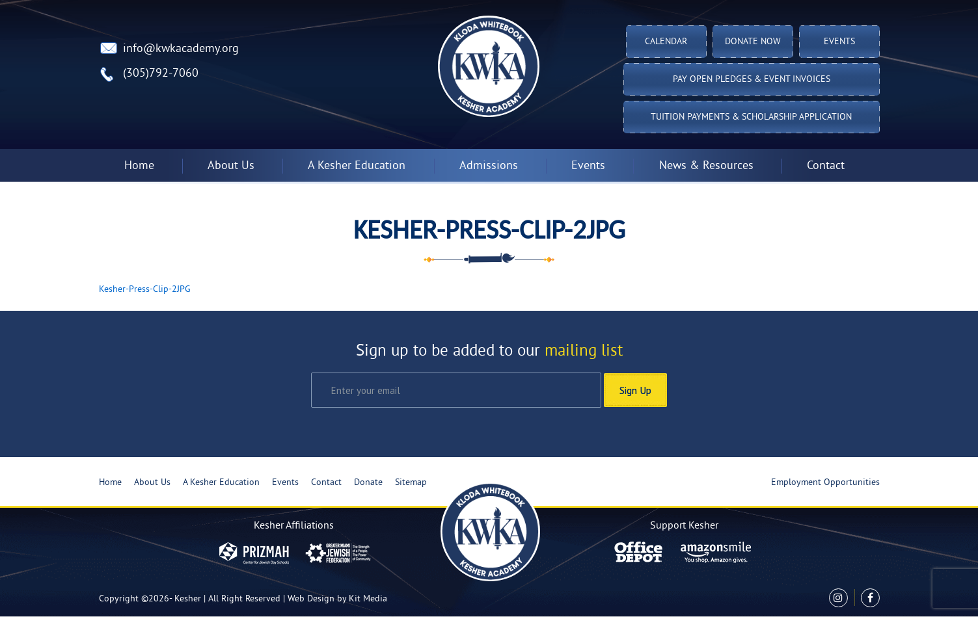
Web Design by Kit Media (337, 599)
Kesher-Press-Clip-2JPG (145, 289)
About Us (231, 166)
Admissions (488, 166)
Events (839, 41)
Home (139, 166)
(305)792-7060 (160, 73)
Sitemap (411, 482)
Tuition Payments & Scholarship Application (751, 117)
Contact (826, 166)
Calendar (666, 41)
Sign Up (635, 390)
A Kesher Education (356, 166)
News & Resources (706, 166)
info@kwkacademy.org (181, 49)
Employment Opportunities (825, 482)
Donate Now (753, 41)
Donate (368, 482)
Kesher (188, 599)
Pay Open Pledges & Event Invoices (751, 79)
